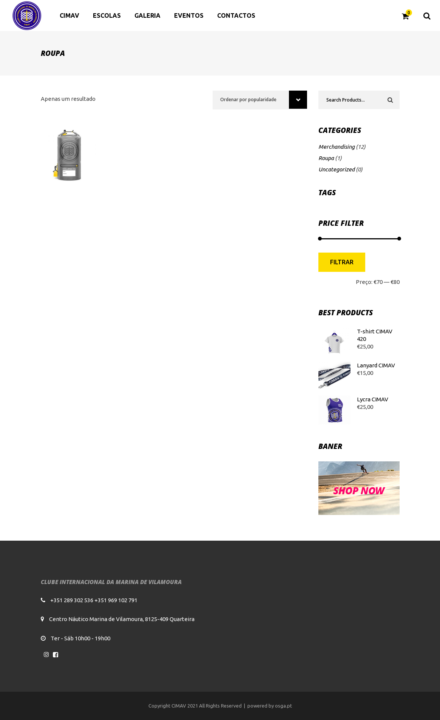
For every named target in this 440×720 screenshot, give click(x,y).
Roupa (326, 158)
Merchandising (336, 146)
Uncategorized (336, 169)
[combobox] (260, 100)
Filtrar (342, 262)
